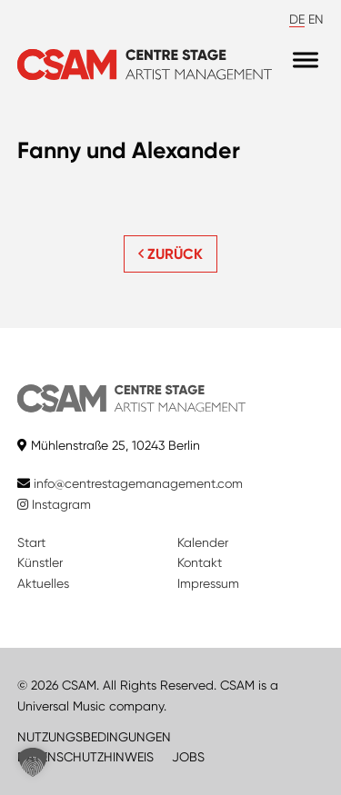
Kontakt (199, 562)
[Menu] (305, 60)
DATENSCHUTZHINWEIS (85, 757)
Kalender (202, 542)
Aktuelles (43, 583)
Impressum (208, 583)
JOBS (188, 757)
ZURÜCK (170, 254)
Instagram (54, 504)
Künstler (40, 562)
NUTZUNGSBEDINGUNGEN (94, 737)
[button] (32, 762)
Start (31, 542)
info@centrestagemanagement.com (138, 483)
